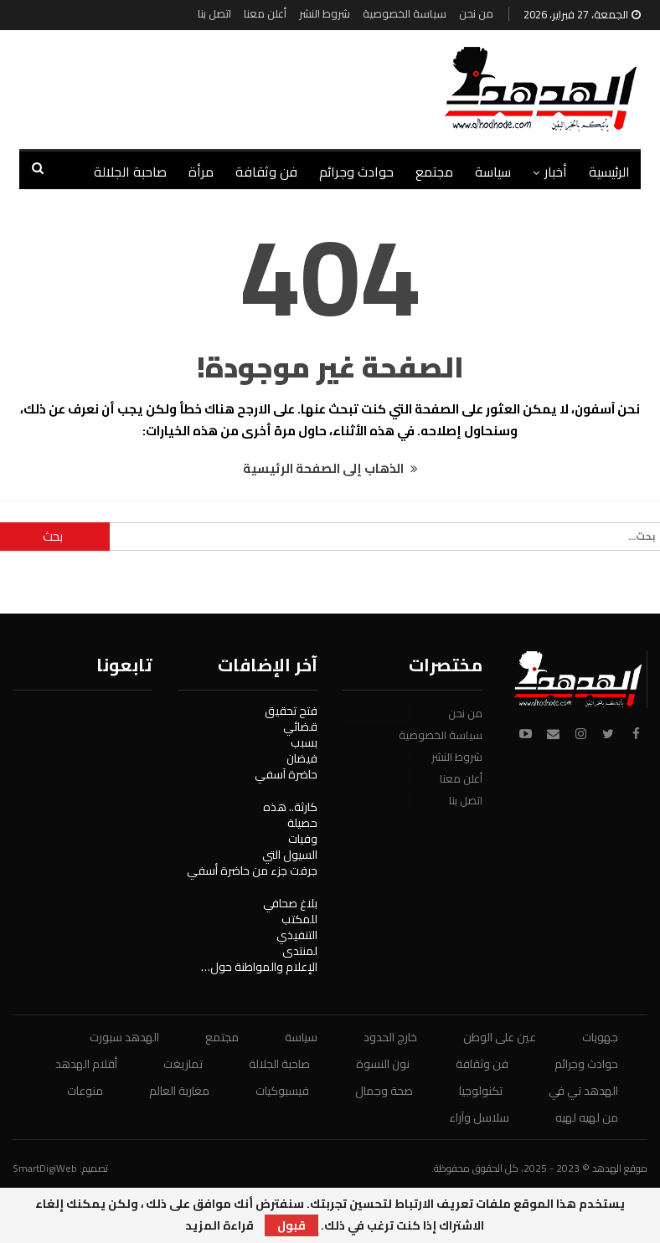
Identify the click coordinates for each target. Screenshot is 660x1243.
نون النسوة (383, 1064)
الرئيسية (609, 171)
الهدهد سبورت (124, 1037)
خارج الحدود (390, 1037)
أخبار (555, 171)
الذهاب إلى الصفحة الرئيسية (330, 468)
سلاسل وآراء (479, 1117)
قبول (291, 1225)
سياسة (493, 171)
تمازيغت (183, 1064)
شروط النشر (324, 13)
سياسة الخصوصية (404, 13)
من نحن (476, 13)
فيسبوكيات (282, 1091)
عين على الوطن (499, 1037)
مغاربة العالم (179, 1091)
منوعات (85, 1091)
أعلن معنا (265, 13)
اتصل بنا (214, 13)
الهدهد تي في (583, 1091)
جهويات (600, 1037)
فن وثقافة (266, 171)
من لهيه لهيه (586, 1117)
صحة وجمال (384, 1091)
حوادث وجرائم (356, 171)
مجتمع (434, 171)
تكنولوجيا (481, 1091)
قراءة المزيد (219, 1225)
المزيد (150, 171)
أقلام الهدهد (86, 1064)
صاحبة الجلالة (279, 1064)
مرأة (201, 171)
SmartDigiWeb (45, 1168)
